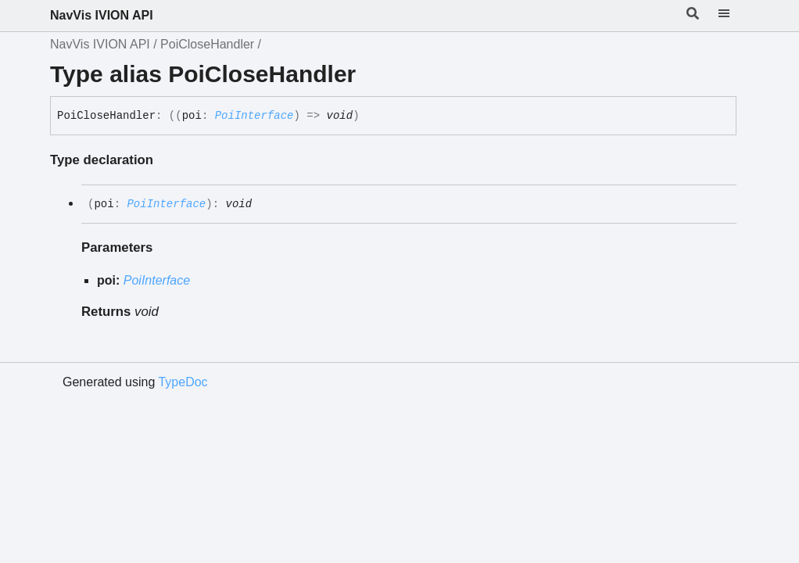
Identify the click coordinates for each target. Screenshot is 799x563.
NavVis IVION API (101, 15)
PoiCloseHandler (207, 44)
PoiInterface (254, 115)
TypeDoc (182, 382)
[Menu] (733, 15)
